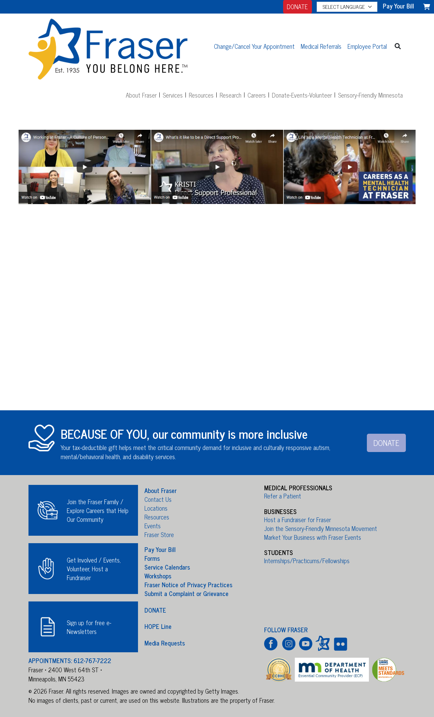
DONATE (297, 6)
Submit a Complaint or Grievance (186, 593)
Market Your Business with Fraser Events (312, 537)
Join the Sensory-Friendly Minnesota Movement (320, 528)
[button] (398, 46)
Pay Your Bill (160, 549)
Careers (257, 95)
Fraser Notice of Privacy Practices (188, 584)
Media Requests (164, 642)
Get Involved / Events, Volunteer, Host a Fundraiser (94, 568)
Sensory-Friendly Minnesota (370, 95)
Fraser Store (159, 534)
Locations (155, 508)
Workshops (157, 576)
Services (173, 95)
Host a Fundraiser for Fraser (297, 519)
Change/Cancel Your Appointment (254, 46)
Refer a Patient (282, 496)
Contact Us (158, 499)
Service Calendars (167, 567)
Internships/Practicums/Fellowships (307, 560)
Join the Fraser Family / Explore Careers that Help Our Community (98, 510)
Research (230, 95)
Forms (152, 558)
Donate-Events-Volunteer (302, 95)
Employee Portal (367, 46)
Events (152, 525)
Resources (201, 95)
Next (412, 168)
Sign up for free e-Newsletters (89, 626)
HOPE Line (158, 626)
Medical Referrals (321, 46)
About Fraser (141, 95)
